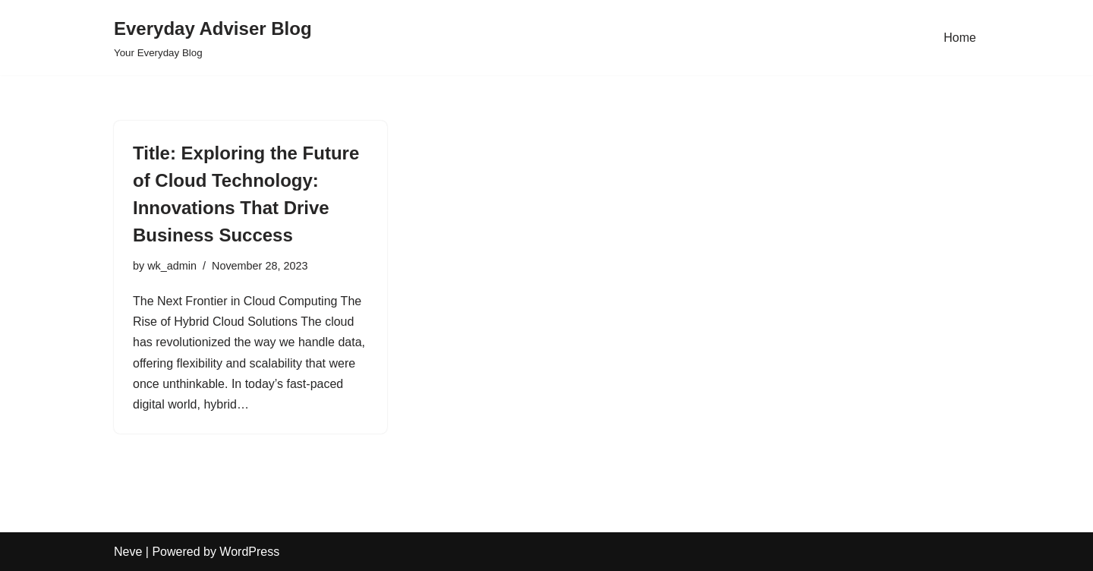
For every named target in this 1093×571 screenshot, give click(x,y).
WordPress (249, 551)
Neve (128, 551)
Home (959, 37)
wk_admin (172, 266)
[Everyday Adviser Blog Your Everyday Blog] (213, 38)
